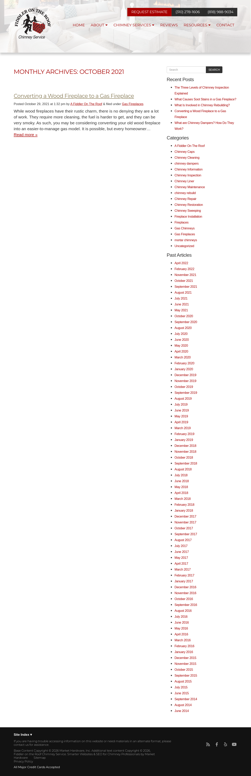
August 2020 (183, 328)
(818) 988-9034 (220, 12)
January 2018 (184, 510)
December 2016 (185, 587)
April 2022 (181, 263)
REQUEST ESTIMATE (149, 12)
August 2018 (183, 469)
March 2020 (183, 357)
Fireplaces (181, 222)
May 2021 (181, 310)
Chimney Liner (184, 181)
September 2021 (186, 286)
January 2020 (184, 369)
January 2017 (184, 581)
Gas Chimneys (185, 228)
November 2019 (185, 381)
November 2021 (185, 275)
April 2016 (181, 634)
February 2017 (184, 575)
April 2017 (181, 563)
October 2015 (184, 669)
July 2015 (181, 687)
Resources (197, 25)
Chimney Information (189, 169)
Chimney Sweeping (188, 210)
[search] (186, 69)
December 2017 (185, 516)
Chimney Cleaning (187, 157)
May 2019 (181, 416)
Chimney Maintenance (190, 187)
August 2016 (183, 610)
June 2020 (182, 339)
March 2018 (183, 498)
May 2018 (181, 487)
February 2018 (184, 504)
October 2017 (184, 528)
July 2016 (181, 616)
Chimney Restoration (189, 204)
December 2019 (185, 375)
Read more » (25, 134)
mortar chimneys (186, 240)
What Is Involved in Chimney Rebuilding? (202, 105)
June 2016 (182, 622)
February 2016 (184, 646)
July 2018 (181, 475)
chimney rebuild (185, 193)
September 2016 (186, 605)
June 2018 (182, 481)
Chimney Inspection (188, 175)
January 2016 (184, 652)
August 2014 (183, 705)
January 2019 (184, 440)
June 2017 (182, 551)
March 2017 (183, 569)
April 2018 (181, 493)
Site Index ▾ (23, 735)
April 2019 (181, 422)
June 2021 (182, 304)
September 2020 (186, 322)
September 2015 (186, 675)
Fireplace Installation (188, 216)
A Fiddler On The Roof (86, 104)
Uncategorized (184, 246)
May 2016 (181, 628)
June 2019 (182, 410)
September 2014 (186, 699)
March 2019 (183, 428)
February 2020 (184, 363)
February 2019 (184, 434)
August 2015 (183, 681)
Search (214, 69)
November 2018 (185, 451)
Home (79, 25)
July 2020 (181, 333)
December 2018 (185, 445)
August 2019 (183, 398)
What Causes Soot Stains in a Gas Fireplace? (205, 99)
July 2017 (181, 546)
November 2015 (185, 663)
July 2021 (181, 298)
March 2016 (183, 640)
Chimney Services (134, 25)
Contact (225, 25)
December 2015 (185, 658)
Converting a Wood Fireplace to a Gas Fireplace (74, 96)
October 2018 (184, 457)
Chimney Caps (185, 151)
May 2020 (181, 345)
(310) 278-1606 (188, 12)
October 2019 (184, 386)
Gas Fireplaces (133, 104)
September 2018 (186, 463)
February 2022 (184, 269)
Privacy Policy (23, 761)
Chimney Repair (185, 199)
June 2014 (182, 711)
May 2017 (181, 557)
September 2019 (186, 392)
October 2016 (184, 599)
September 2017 (186, 534)
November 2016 (185, 593)
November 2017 (185, 522)
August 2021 (183, 292)
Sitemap (40, 758)
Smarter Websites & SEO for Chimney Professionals (103, 754)
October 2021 (184, 280)
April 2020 (181, 351)
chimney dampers (187, 163)
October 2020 (184, 316)
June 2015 (182, 693)
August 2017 (183, 540)
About (99, 25)
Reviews (169, 25)
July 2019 (181, 404)
